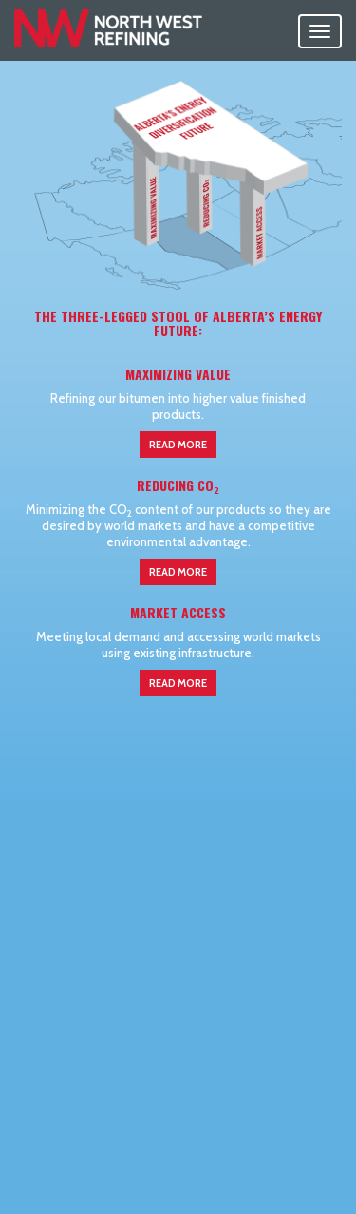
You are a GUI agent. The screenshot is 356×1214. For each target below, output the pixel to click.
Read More (178, 444)
